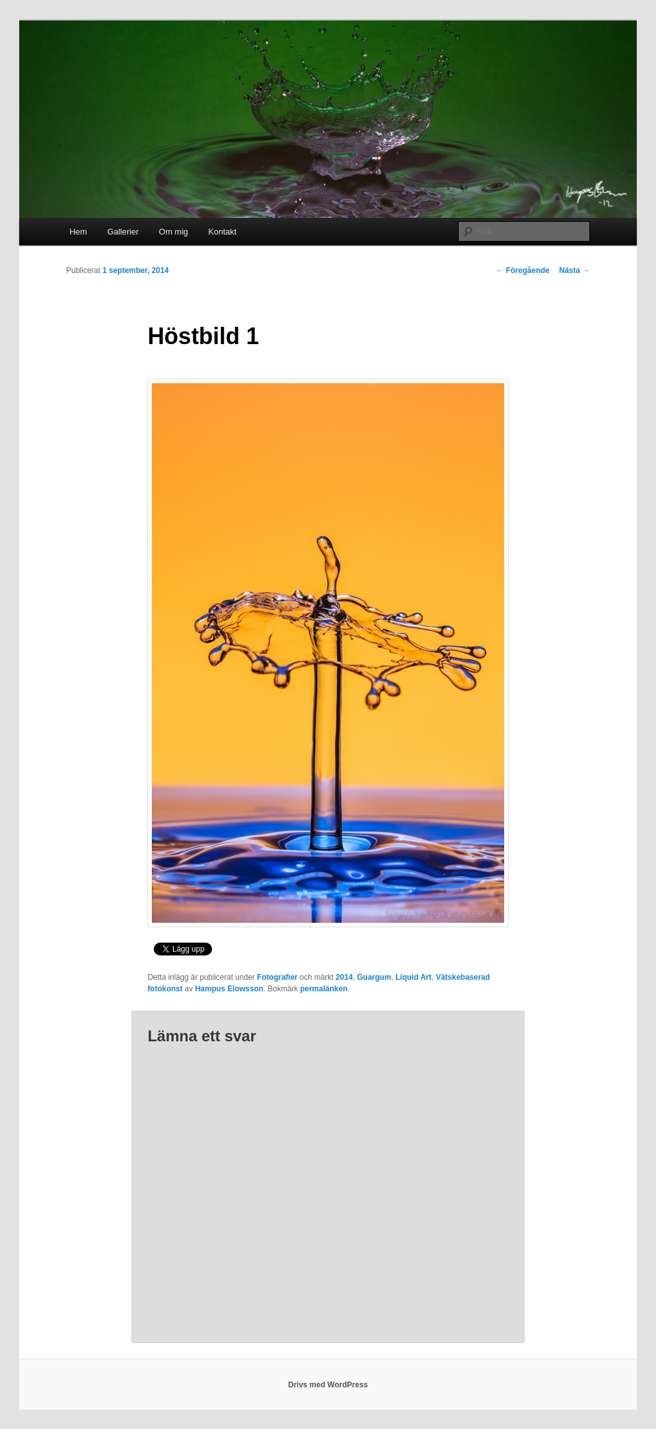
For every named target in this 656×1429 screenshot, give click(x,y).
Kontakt (222, 231)
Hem (77, 231)
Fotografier (277, 977)
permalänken (323, 988)
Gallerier (122, 231)
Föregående (522, 270)
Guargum (374, 977)
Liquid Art (413, 977)
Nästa (574, 270)
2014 (344, 977)
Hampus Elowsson (229, 988)
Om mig (173, 231)
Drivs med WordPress (328, 1384)
